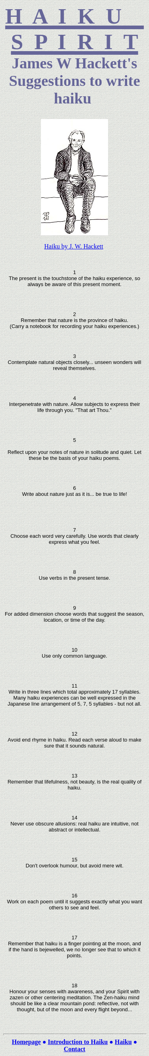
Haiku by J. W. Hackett (73, 246)
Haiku (123, 1041)
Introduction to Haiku (78, 1041)
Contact (74, 1049)
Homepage (26, 1041)
